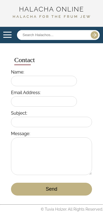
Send (51, 189)
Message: (20, 133)
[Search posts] (52, 35)
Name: (17, 72)
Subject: (19, 113)
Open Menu (7, 35)
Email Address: (26, 92)
